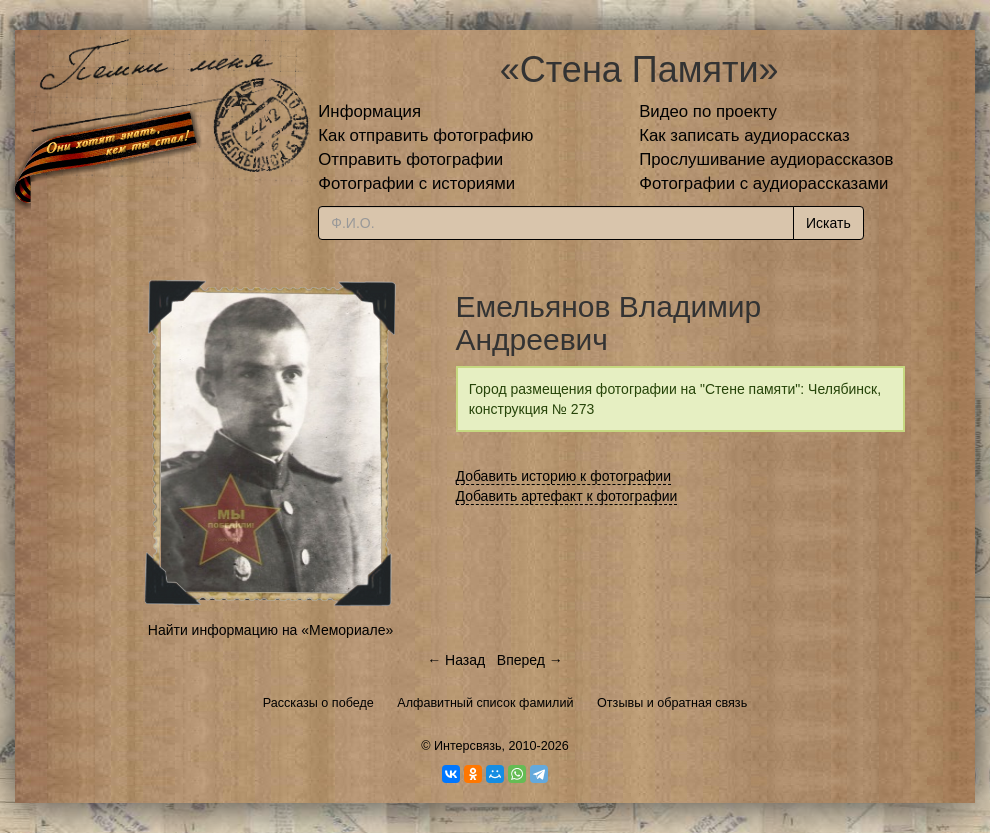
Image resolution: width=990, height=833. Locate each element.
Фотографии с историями (416, 183)
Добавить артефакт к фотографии (567, 496)
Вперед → (530, 660)
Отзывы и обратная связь (672, 703)
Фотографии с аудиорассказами (763, 183)
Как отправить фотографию (425, 135)
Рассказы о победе (318, 703)
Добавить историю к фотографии (564, 476)
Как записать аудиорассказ (744, 135)
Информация (369, 111)
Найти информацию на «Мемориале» (270, 630)
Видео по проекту (708, 111)
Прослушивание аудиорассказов (766, 159)
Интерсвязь (468, 746)
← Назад (456, 660)
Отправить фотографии (410, 159)
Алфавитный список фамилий (485, 703)
